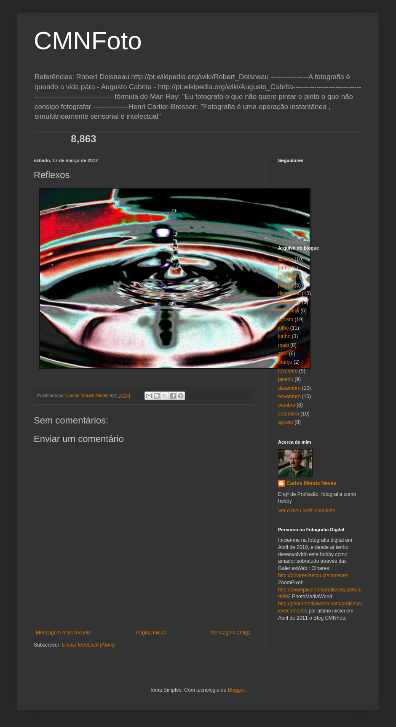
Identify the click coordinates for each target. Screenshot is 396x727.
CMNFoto (88, 41)
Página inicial (151, 633)
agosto (285, 259)
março (285, 362)
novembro (289, 302)
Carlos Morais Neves (311, 483)
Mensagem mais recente (63, 633)
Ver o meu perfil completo (306, 511)
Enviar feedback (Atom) (88, 645)
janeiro (285, 285)
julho (283, 328)
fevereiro (288, 277)
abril (283, 354)
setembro (288, 311)
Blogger (236, 690)
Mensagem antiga (231, 633)
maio (283, 345)
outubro (286, 405)
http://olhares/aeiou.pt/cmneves (313, 575)
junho (284, 268)
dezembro (289, 293)
